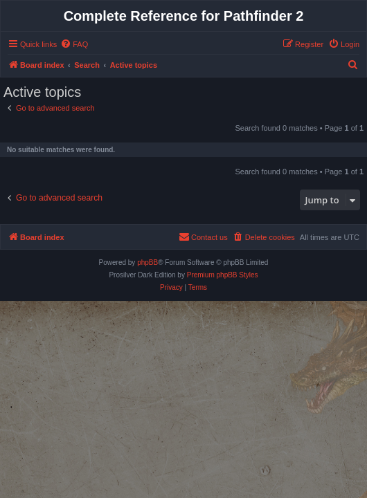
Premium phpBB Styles (222, 275)
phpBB (147, 262)
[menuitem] (74, 44)
